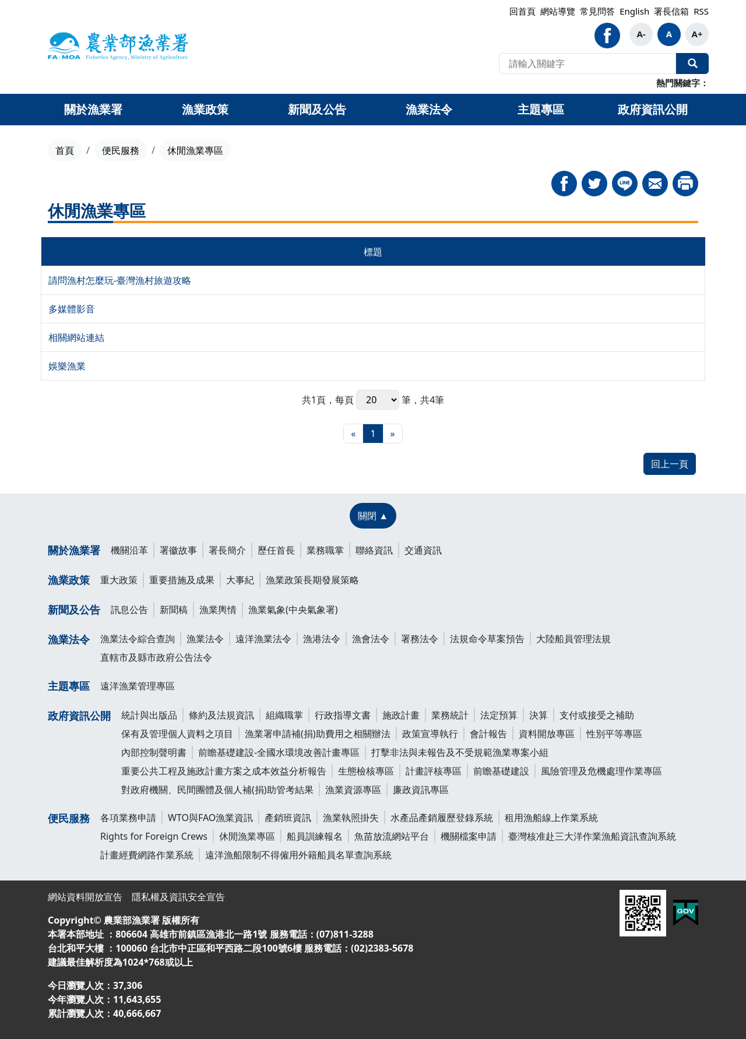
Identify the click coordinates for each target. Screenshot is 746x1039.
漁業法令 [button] (429, 109)
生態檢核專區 (366, 771)
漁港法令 (321, 638)
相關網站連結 (76, 337)
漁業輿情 (218, 609)
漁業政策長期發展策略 (312, 579)
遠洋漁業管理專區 (137, 685)
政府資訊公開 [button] (653, 109)
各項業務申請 (128, 817)
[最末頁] (393, 433)
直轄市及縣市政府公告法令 (156, 657)
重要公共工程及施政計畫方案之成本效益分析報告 (223, 771)
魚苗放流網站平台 (391, 836)
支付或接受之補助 (597, 715)
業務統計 (450, 715)
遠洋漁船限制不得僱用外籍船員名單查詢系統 (298, 854)
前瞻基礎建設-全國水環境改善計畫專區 (279, 752)
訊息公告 (129, 609)
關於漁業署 (74, 550)
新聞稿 (174, 609)
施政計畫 (401, 715)
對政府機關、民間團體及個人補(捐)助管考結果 (217, 789)
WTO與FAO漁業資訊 (210, 817)
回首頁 (522, 11)
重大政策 (119, 579)
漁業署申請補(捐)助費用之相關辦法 (317, 733)
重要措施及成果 (181, 579)
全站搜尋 (692, 63)
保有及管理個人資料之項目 (177, 733)
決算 (538, 715)
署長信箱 (671, 11)
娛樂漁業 (67, 366)
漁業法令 (69, 639)
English (634, 11)
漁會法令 (370, 638)
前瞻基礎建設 (501, 771)
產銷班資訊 (288, 817)
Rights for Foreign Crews (153, 836)
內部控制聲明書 (153, 752)
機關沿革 (129, 550)
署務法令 (419, 638)
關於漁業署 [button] (93, 109)
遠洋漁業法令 (263, 638)
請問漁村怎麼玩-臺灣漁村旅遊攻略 (119, 280)
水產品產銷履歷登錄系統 (441, 817)
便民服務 (120, 150)
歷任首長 (276, 550)
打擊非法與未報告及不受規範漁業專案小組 (459, 752)
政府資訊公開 (79, 716)
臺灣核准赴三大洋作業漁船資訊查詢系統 (592, 836)
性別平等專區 (614, 733)
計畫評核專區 (434, 771)
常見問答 (597, 11)
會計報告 (488, 733)
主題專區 (69, 686)
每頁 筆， (377, 400)
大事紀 (240, 579)
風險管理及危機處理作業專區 (601, 771)
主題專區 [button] (541, 109)
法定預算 (499, 715)
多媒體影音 (71, 308)
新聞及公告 (74, 610)
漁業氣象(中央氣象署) (293, 609)
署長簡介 (227, 550)
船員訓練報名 (315, 836)
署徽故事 (178, 550)
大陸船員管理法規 (573, 638)
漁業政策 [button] (205, 109)
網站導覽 (557, 11)
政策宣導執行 (430, 733)
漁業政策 (69, 580)
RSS (701, 11)
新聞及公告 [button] (317, 109)
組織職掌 (284, 715)
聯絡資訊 (374, 550)
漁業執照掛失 (351, 817)
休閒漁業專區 (247, 836)
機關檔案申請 (469, 836)
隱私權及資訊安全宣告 (178, 896)
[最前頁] (353, 433)
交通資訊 (423, 550)
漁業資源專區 (353, 789)
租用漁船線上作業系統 (551, 817)
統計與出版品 (149, 715)
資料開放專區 (547, 733)
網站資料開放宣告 (85, 896)
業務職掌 (325, 550)
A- (640, 34)
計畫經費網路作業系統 (146, 854)
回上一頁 (669, 463)
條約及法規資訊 (221, 715)
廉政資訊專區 (421, 789)
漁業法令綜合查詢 (137, 638)
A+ (697, 34)
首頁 (64, 150)
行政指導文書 (343, 715)
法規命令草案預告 (487, 638)
